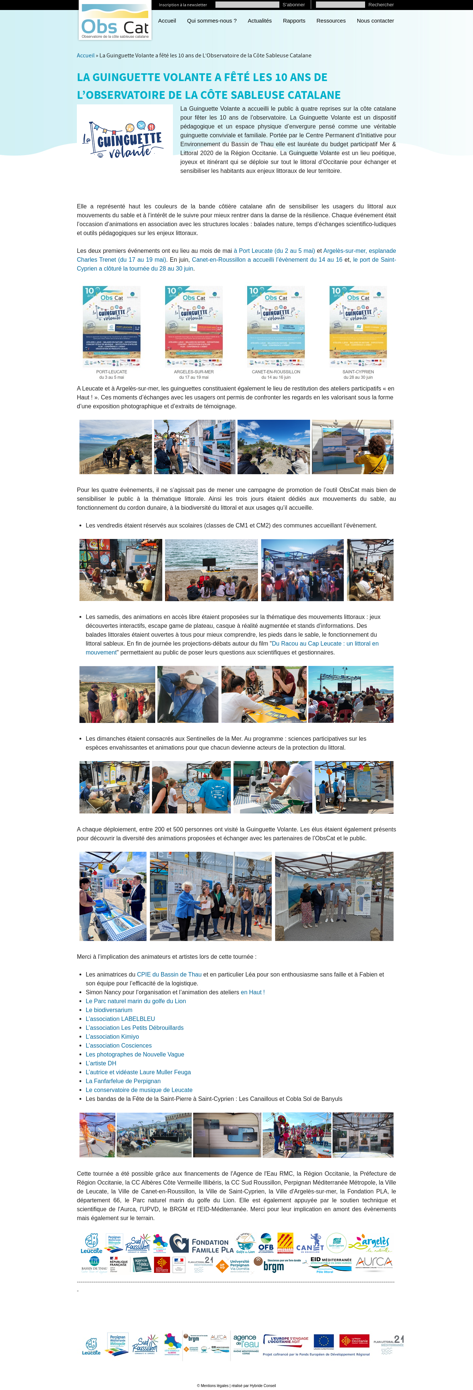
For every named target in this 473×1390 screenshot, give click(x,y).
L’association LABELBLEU (120, 1019)
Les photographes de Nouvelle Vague (135, 1054)
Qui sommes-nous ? (211, 20)
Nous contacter (375, 20)
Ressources (331, 20)
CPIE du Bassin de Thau (169, 974)
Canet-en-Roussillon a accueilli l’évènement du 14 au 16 (267, 260)
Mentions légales (214, 1386)
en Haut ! (253, 992)
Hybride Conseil (263, 1386)
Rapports (294, 20)
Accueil (167, 20)
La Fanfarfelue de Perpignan (123, 1081)
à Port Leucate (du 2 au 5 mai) (274, 251)
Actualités (260, 20)
